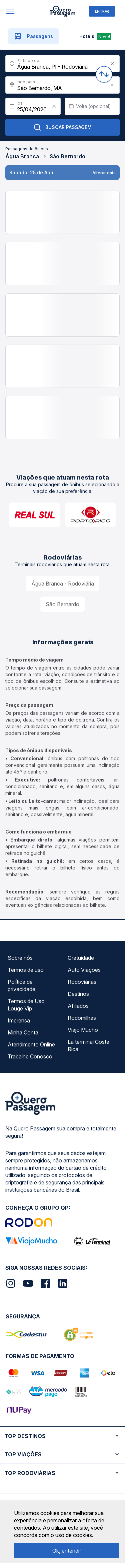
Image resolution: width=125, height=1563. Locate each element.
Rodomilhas (82, 1017)
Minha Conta (23, 1032)
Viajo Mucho (83, 1029)
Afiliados (78, 1005)
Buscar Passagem (62, 127)
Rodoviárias (82, 981)
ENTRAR (102, 11)
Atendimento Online (31, 1044)
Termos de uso (26, 969)
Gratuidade (81, 957)
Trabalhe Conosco (30, 1056)
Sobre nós (20, 957)
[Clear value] (54, 106)
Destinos (78, 993)
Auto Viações (84, 969)
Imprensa (19, 1020)
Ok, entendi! (66, 1550)
